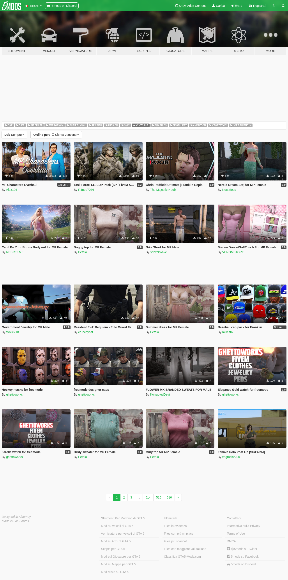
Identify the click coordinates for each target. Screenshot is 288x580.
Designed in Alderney (16, 516)
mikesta (227, 332)
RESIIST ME (14, 252)
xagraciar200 (231, 457)
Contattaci (234, 518)
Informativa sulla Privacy (243, 526)
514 (147, 497)
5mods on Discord (241, 564)
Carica (218, 5)
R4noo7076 (86, 189)
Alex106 (11, 189)
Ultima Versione (56, 134)
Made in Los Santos (15, 521)
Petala (82, 252)
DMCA (231, 541)
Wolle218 (12, 332)
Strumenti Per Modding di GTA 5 (123, 518)
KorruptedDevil (160, 394)
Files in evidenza (175, 526)
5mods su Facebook (243, 557)
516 (169, 497)
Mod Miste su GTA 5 (115, 572)
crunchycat (85, 332)
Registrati (257, 5)
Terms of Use (236, 533)
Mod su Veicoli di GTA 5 (117, 526)
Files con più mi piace (179, 533)
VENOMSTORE (233, 252)
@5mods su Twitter (242, 549)
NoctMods (229, 189)
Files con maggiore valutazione (185, 549)
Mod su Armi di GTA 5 (116, 541)
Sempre (14, 134)
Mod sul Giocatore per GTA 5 (120, 556)
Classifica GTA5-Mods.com (182, 556)
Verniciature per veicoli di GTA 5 (122, 533)
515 (158, 497)
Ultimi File (170, 518)
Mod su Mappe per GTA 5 (118, 564)
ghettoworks (14, 394)
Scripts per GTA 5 (113, 549)
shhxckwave (158, 252)
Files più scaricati (175, 541)
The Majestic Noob (163, 189)
